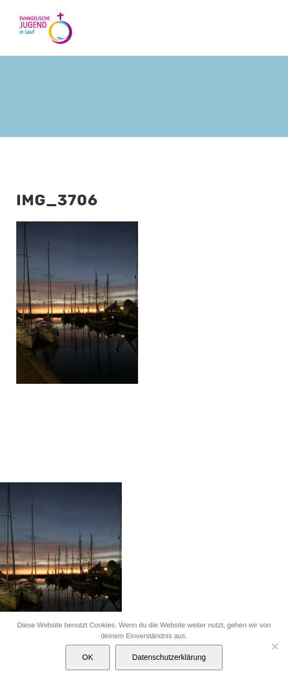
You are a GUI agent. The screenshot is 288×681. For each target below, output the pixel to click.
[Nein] (274, 646)
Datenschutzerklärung (169, 657)
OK (87, 657)
